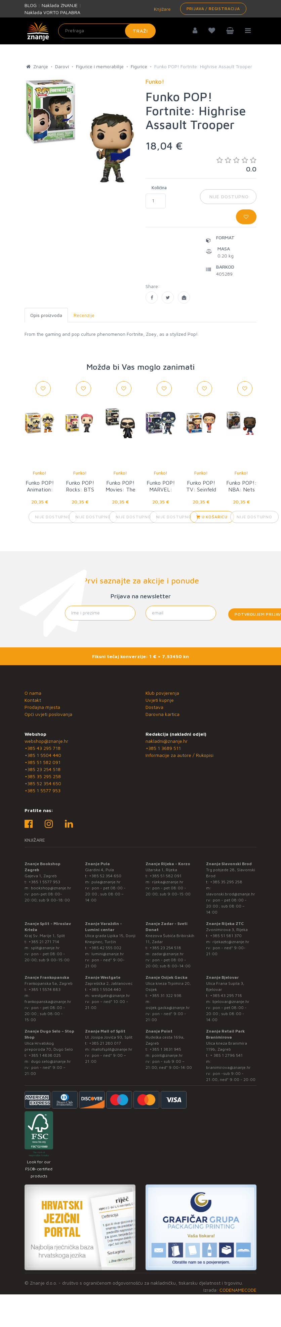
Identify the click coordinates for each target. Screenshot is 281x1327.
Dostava (154, 707)
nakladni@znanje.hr (167, 741)
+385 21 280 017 (105, 1043)
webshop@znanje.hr (46, 741)
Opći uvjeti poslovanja (48, 714)
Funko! (39, 473)
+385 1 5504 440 (43, 755)
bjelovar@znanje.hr (230, 1001)
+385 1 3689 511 (163, 748)
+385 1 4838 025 (45, 1055)
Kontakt (33, 700)
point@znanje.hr (167, 1055)
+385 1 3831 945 (165, 1049)
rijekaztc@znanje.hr (230, 941)
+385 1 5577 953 (43, 790)
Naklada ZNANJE (60, 5)
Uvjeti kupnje (160, 700)
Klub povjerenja (162, 693)
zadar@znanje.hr (168, 953)
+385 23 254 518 (43, 769)
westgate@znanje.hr (110, 995)
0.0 (236, 164)
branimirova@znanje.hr (228, 1067)
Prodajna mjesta (42, 707)
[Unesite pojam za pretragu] (107, 31)
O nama (33, 693)
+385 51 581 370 (226, 935)
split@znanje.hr (45, 947)
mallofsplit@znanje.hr (111, 1049)
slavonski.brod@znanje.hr (230, 893)
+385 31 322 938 (166, 995)
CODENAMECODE (237, 1290)
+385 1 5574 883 (45, 989)
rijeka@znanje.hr (168, 881)
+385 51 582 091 (43, 762)
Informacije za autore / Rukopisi (179, 755)
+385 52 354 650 (43, 783)
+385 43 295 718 (43, 748)
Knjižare (162, 9)
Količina (159, 187)
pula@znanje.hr (106, 881)
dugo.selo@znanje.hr (51, 1061)
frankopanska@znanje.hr (48, 1001)
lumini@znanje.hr (107, 953)
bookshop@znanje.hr (51, 887)
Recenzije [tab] (84, 315)
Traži (140, 31)
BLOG (31, 5)
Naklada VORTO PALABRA (52, 12)
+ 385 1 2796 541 (226, 1055)
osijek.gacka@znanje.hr (168, 1007)
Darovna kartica (162, 714)
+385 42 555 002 (105, 947)
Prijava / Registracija (213, 8)
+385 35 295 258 (43, 776)
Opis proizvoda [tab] (46, 315)
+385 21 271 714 (44, 941)
